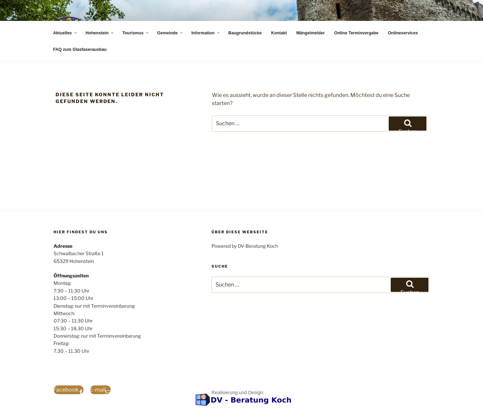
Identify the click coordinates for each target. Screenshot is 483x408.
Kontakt (279, 33)
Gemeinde (170, 33)
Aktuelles (65, 33)
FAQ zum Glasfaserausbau (80, 49)
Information (206, 33)
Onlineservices (403, 33)
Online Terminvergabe (356, 33)
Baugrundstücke (245, 33)
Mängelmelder (310, 33)
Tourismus (136, 33)
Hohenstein (100, 33)
